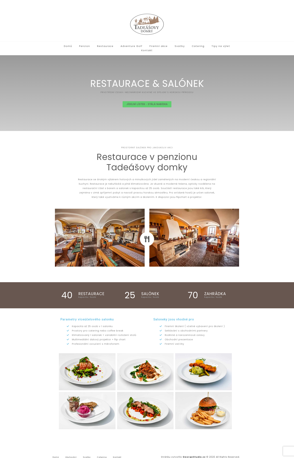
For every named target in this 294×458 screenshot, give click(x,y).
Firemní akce (150, 44)
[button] (147, 100)
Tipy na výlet (210, 44)
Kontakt (232, 44)
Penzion (77, 44)
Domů (61, 44)
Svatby (170, 44)
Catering (188, 44)
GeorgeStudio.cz (194, 452)
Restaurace (97, 44)
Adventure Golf (123, 44)
